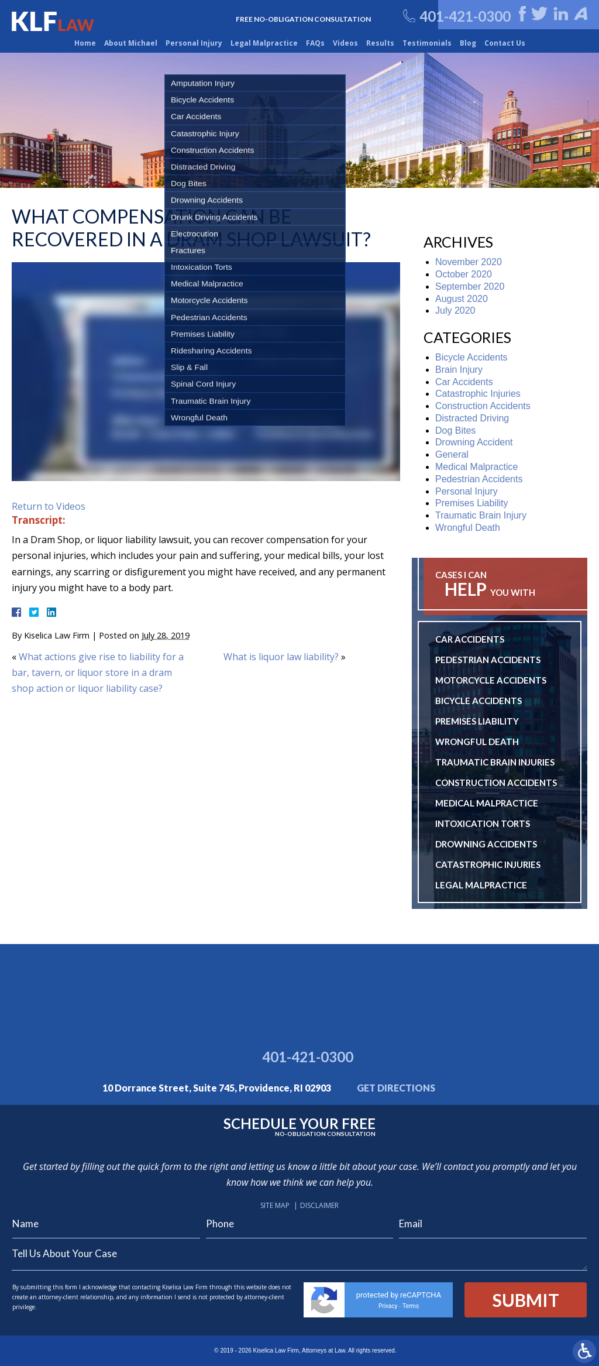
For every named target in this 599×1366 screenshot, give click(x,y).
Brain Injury (459, 370)
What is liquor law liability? (281, 656)
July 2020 (455, 310)
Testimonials (427, 43)
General (452, 454)
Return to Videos (48, 506)
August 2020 (461, 299)
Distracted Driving (472, 418)
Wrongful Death (467, 528)
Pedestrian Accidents (478, 479)
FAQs (315, 43)
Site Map (275, 1205)
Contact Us (504, 43)
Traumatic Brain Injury (480, 515)
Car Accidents (464, 382)
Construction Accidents (483, 406)
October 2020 (463, 274)
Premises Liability (471, 503)
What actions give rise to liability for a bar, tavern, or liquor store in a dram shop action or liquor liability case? (98, 672)
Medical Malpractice (476, 467)
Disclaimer (319, 1205)
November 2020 (468, 262)
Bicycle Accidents (471, 357)
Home (85, 43)
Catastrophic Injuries (478, 394)
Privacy (387, 1306)
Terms (410, 1306)
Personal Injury (194, 43)
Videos (345, 43)
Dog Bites (455, 430)
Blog (468, 43)
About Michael (130, 43)
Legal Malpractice (264, 43)
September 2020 (469, 286)
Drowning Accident (474, 442)
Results (380, 43)
